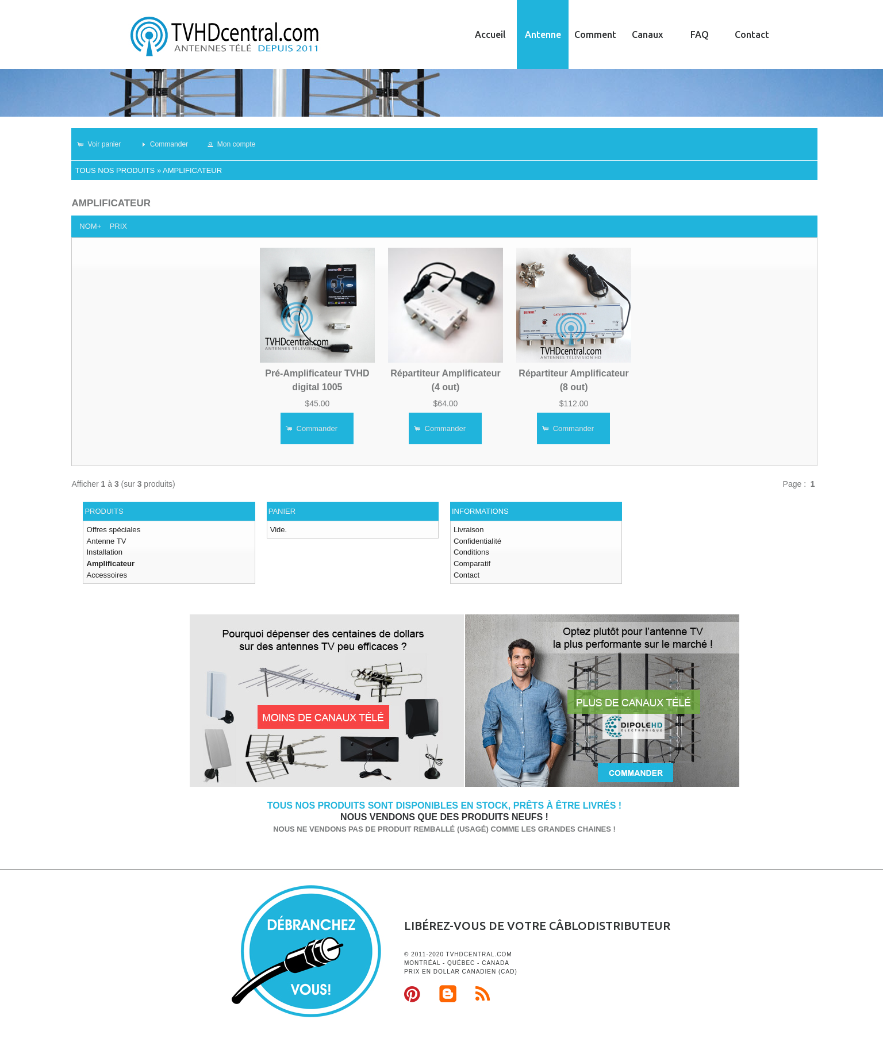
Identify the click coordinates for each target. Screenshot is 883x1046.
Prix (118, 226)
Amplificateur (192, 170)
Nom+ (90, 226)
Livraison (468, 529)
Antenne (543, 34)
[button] (104, 144)
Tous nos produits (115, 170)
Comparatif (472, 563)
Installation (104, 552)
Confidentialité (477, 540)
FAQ (699, 34)
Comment (595, 34)
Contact (752, 34)
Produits (104, 511)
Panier (281, 511)
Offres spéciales (113, 529)
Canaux (647, 34)
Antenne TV (105, 540)
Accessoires (106, 574)
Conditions (471, 552)
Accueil (490, 34)
